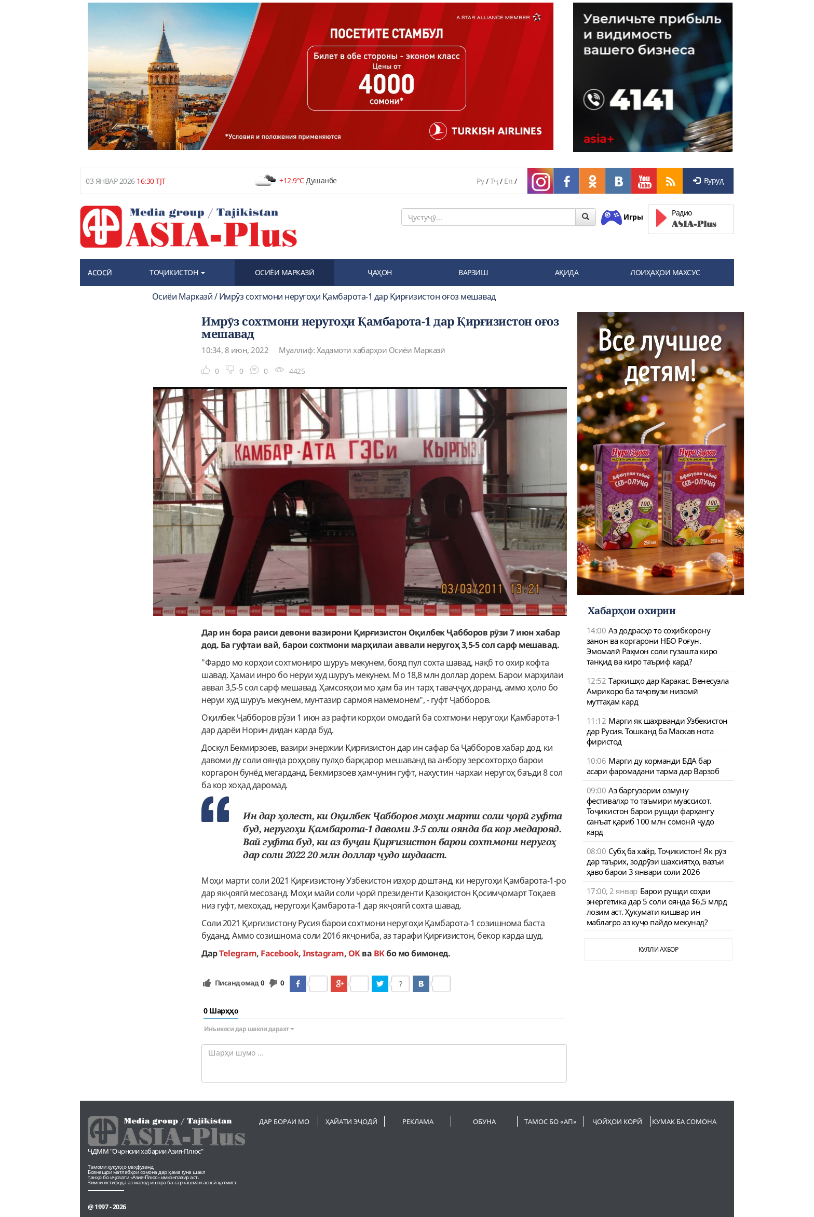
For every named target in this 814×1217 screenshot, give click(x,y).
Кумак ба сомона (684, 1121)
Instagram (323, 953)
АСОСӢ (100, 272)
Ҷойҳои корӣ (617, 1121)
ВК (379, 953)
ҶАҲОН (380, 272)
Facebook (280, 953)
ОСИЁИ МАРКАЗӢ (285, 272)
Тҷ (494, 181)
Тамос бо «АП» (550, 1121)
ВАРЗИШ (473, 272)
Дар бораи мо (284, 1121)
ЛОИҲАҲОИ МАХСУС (665, 272)
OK (354, 953)
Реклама (417, 1121)
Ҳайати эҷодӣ (351, 1121)
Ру (480, 181)
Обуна (484, 1121)
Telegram (237, 953)
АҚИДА (567, 272)
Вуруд (708, 180)
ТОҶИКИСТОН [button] (177, 272)
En (508, 181)
